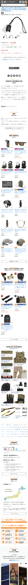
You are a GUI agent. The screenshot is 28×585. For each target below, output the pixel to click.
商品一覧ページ (9, 424)
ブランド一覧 (9, 427)
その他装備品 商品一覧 (18, 429)
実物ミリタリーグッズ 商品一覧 (19, 434)
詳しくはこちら (14, 473)
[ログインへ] (23, 2)
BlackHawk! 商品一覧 (17, 427)
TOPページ (3, 424)
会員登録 (4, 59)
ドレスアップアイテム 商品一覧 (19, 431)
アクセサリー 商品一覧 (18, 436)
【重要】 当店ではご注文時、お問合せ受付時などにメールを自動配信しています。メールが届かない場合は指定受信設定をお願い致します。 (13, 9)
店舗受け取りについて (14, 560)
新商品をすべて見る (14, 261)
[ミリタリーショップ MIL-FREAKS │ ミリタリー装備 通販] (9, 2)
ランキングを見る (14, 339)
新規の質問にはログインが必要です (14, 128)
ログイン (13, 59)
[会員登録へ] (20, 2)
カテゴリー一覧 (9, 429)
